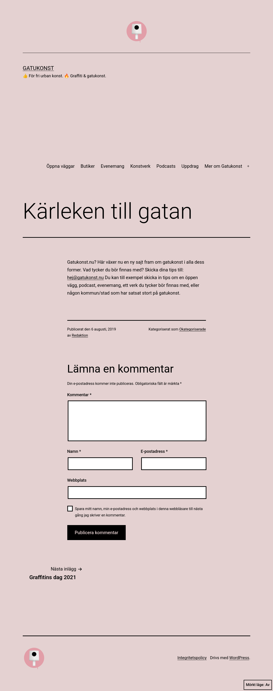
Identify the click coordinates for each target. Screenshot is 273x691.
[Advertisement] (136, 120)
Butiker (88, 166)
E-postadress (154, 451)
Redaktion (80, 335)
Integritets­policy (192, 657)
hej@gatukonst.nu (85, 277)
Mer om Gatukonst (223, 166)
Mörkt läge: (258, 685)
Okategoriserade (192, 329)
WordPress (239, 657)
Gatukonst (38, 68)
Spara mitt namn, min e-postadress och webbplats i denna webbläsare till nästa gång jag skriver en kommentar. (139, 512)
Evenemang (112, 166)
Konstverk (140, 166)
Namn (74, 451)
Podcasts (165, 166)
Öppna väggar (61, 166)
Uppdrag (189, 166)
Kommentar (79, 394)
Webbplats (77, 480)
